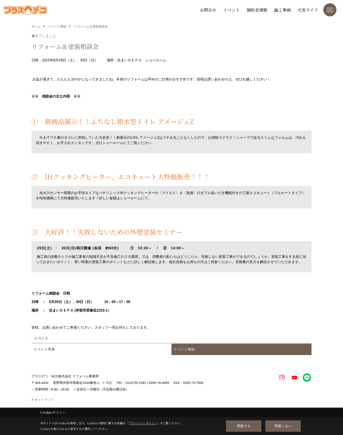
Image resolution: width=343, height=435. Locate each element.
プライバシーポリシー (143, 423)
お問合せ (208, 10)
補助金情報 (257, 10)
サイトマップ (44, 400)
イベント (231, 10)
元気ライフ (308, 10)
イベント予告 (44, 349)
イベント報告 (184, 349)
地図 (109, 383)
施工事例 (282, 10)
